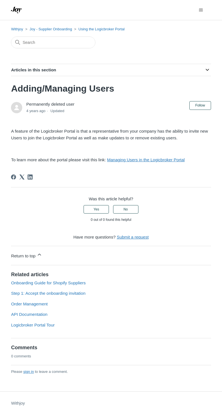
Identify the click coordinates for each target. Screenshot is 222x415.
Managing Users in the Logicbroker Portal (146, 159)
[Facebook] (13, 177)
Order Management (29, 303)
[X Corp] (21, 177)
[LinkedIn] (30, 177)
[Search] (53, 42)
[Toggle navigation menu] (201, 10)
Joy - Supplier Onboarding (51, 29)
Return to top (26, 255)
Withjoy (17, 29)
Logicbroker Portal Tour (33, 325)
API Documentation (29, 314)
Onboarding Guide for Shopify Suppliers (48, 282)
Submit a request (133, 237)
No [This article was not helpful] (126, 209)
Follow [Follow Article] (200, 105)
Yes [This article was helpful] (96, 209)
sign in (28, 371)
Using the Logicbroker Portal (102, 29)
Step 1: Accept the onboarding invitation (48, 293)
